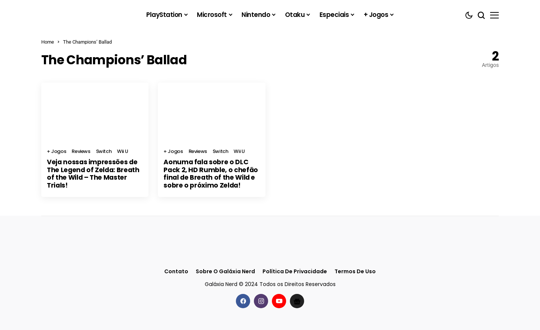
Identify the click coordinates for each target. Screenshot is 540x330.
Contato (176, 271)
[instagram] (261, 300)
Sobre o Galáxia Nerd (225, 271)
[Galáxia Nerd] (78, 15)
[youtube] (279, 300)
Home (47, 42)
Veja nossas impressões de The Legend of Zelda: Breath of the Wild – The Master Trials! (95, 169)
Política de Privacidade (294, 271)
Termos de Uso (355, 271)
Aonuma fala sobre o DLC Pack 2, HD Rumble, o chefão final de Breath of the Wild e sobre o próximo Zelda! (209, 173)
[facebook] (243, 300)
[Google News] (297, 300)
